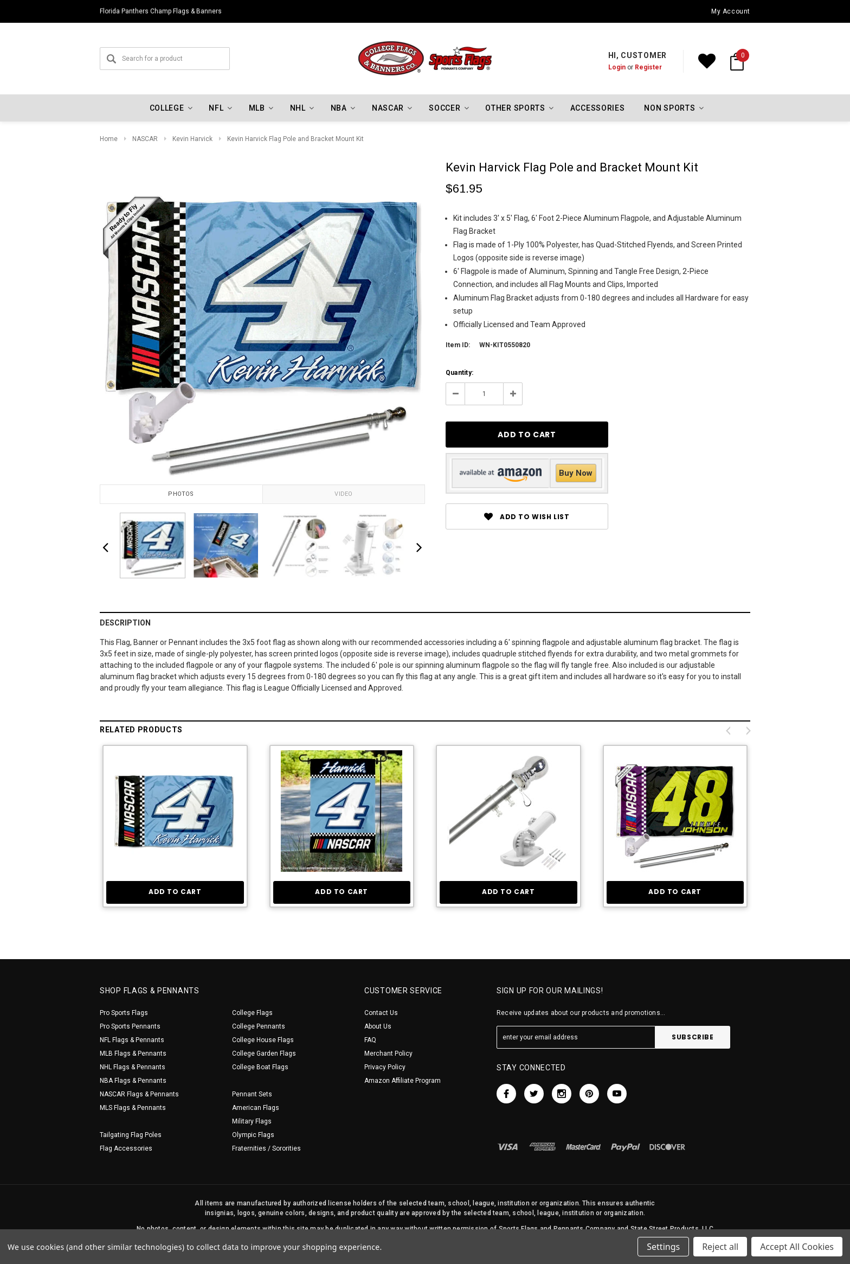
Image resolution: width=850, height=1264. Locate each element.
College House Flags (263, 1040)
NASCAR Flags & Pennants (139, 1094)
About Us (377, 1026)
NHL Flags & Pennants (132, 1067)
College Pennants (258, 1026)
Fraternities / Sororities (266, 1148)
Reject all (720, 1247)
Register (648, 67)
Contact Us (381, 1013)
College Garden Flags (264, 1053)
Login (617, 67)
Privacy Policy (384, 1067)
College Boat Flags (260, 1067)
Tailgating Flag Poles (131, 1135)
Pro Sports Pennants (130, 1026)
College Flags (252, 1013)
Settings (663, 1247)
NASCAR (145, 139)
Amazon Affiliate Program (402, 1080)
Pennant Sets (252, 1094)
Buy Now (576, 473)
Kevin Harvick (192, 139)
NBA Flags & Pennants (133, 1080)
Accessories (597, 108)
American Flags (255, 1108)
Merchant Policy (388, 1053)
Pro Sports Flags (124, 1013)
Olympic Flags (253, 1135)
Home (109, 139)
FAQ (370, 1040)
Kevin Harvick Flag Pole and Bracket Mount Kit (295, 139)
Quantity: (459, 372)
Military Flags (252, 1121)
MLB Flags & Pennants (133, 1053)
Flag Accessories (126, 1148)
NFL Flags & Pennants (132, 1040)
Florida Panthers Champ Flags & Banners (161, 11)
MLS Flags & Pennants (133, 1108)
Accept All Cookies (797, 1247)
